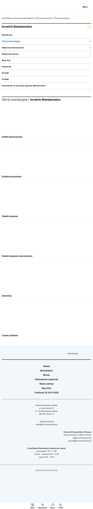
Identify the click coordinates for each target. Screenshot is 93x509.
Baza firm (6, 60)
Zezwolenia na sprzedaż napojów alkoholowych (23, 86)
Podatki (5, 79)
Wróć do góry (79, 353)
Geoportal (6, 66)
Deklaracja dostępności (46, 470)
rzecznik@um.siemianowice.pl (79, 441)
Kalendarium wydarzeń (46, 379)
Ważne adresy (46, 383)
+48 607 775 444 (84, 435)
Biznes (46, 375)
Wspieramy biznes (10, 54)
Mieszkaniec (46, 370)
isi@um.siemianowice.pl (82, 438)
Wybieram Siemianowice (13, 48)
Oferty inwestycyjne (11, 41)
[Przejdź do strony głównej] (8, 7)
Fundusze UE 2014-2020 (47, 392)
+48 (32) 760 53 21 (70, 435)
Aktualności (7, 35)
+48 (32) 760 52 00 (46, 422)
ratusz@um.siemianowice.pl (46, 424)
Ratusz (46, 366)
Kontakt (5, 73)
